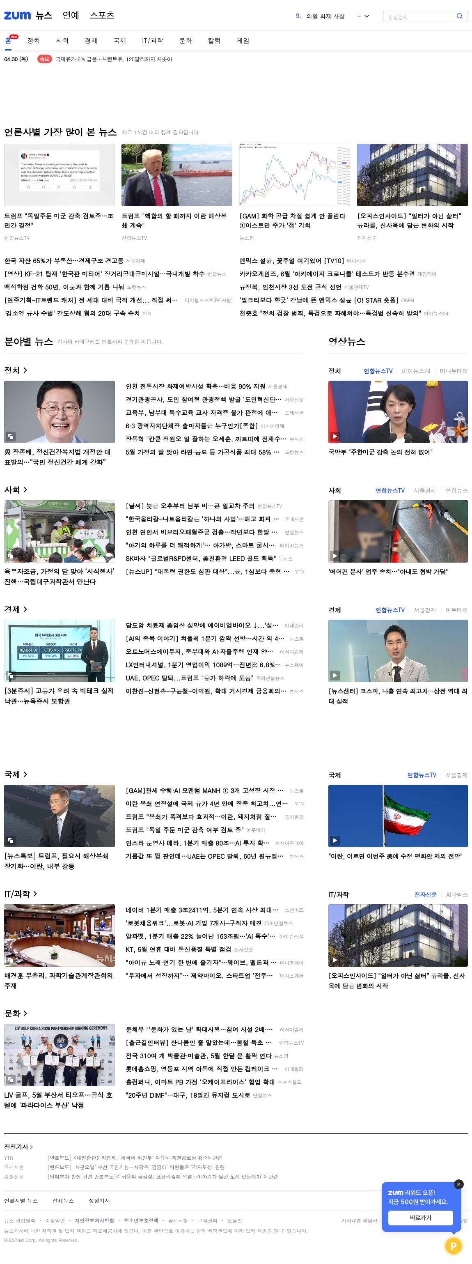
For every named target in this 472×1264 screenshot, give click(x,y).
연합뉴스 (457, 490)
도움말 (234, 1220)
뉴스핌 (246, 237)
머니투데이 (454, 371)
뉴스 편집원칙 (19, 1220)
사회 (62, 40)
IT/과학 (152, 40)
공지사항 (178, 1220)
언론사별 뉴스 (21, 1200)
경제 (91, 40)
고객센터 (208, 1220)
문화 (185, 40)
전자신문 (367, 237)
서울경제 (425, 490)
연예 (71, 15)
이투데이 (457, 610)
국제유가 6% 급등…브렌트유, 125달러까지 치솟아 (113, 59)
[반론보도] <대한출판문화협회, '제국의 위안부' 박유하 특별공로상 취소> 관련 (134, 1157)
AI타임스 (457, 894)
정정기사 (16, 1146)
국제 (119, 40)
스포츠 (102, 15)
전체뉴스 (63, 1200)
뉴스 (44, 15)
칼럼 (214, 40)
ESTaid (16, 1240)
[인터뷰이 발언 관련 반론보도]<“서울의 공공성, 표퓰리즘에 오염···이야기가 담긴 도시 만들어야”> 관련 (162, 1176)
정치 (33, 40)
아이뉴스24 (416, 371)
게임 (243, 40)
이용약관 (55, 1220)
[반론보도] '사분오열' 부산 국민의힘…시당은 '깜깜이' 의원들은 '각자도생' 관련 (136, 1166)
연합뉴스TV (17, 237)
